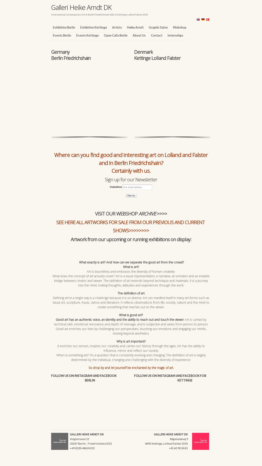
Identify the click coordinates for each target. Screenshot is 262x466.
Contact (156, 35)
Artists (117, 27)
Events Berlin (62, 35)
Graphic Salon (158, 27)
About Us (139, 35)
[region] (89, 85)
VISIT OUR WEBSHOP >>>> (131, 213)
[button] (56, 123)
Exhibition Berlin (64, 27)
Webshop (179, 27)
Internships (175, 35)
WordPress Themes (204, 462)
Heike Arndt (135, 27)
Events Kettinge (87, 35)
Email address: (131, 187)
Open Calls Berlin (116, 35)
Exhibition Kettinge (93, 27)
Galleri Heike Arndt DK (81, 7)
